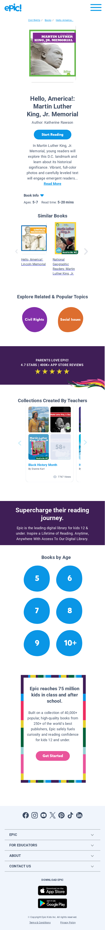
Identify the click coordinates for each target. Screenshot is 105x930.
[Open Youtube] (43, 815)
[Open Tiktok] (70, 815)
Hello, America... (64, 20)
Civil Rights (34, 20)
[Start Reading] (52, 134)
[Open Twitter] (52, 815)
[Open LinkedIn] (79, 815)
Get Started (53, 755)
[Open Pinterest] (61, 815)
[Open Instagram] (35, 815)
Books (48, 20)
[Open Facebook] (26, 815)
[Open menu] (96, 8)
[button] (49, 443)
